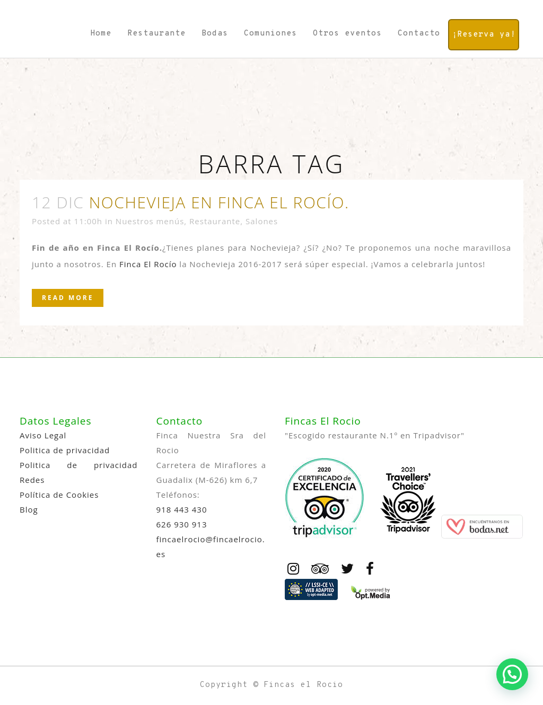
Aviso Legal (43, 435)
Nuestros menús (150, 221)
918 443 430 (181, 509)
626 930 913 (181, 524)
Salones (262, 221)
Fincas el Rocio (303, 685)
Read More (67, 297)
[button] (512, 674)
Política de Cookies (59, 494)
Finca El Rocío (148, 264)
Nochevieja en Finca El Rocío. (219, 202)
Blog (29, 509)
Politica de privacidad (65, 450)
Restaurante (214, 221)
